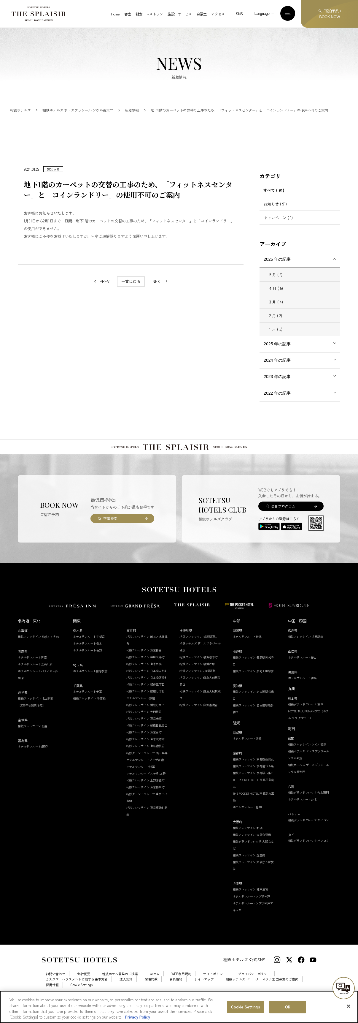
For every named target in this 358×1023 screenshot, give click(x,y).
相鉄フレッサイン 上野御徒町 (145, 792)
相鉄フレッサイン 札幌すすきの (38, 648)
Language (262, 14)
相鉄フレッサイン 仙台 (32, 738)
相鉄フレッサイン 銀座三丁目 (145, 696)
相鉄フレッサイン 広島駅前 (305, 648)
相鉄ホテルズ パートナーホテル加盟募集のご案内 (262, 991)
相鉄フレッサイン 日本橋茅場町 (147, 689)
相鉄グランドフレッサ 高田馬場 (147, 765)
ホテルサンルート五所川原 (35, 676)
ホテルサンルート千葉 (87, 703)
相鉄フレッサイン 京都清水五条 (253, 778)
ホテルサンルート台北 (302, 811)
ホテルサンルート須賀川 (34, 758)
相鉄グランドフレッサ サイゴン (308, 832)
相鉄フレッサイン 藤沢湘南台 (198, 716)
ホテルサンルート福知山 (249, 819)
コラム (155, 985)
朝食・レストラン (149, 14)
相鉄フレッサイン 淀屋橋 (249, 867)
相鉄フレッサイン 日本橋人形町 (147, 682)
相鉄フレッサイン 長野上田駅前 (253, 683)
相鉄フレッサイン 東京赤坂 (144, 730)
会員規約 (175, 991)
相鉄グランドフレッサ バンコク (308, 852)
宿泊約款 (150, 991)
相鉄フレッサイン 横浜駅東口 (198, 648)
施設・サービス (180, 14)
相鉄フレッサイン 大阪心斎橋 (252, 846)
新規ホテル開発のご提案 (120, 985)
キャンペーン (278, 229)
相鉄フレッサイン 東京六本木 (145, 751)
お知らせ (275, 216)
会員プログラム (283, 518)
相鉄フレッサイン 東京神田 (144, 662)
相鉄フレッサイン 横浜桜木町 (198, 669)
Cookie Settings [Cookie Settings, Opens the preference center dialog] (245, 1007)
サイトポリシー (214, 985)
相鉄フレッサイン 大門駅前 (144, 723)
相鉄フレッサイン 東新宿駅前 (145, 757)
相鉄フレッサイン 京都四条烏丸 (253, 771)
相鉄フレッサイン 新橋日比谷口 (147, 737)
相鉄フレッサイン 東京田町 (144, 744)
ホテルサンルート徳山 (302, 669)
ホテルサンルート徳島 (302, 689)
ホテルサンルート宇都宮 (89, 648)
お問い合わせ (55, 985)
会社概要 (83, 985)
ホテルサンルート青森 (32, 669)
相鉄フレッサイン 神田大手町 (145, 669)
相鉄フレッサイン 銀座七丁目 (145, 703)
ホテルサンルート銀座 (140, 710)
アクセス (218, 14)
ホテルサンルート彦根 (247, 750)
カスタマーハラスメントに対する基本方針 (77, 991)
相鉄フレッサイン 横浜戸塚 (197, 675)
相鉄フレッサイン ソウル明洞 (307, 756)
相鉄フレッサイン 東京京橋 (144, 675)
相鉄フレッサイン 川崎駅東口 (198, 682)
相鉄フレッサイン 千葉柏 (89, 710)
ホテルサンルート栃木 (87, 655)
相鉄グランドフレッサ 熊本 (305, 716)
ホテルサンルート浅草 (140, 778)
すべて (273, 202)
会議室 (201, 14)
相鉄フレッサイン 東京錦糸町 (145, 799)
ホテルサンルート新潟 (247, 648)
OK (287, 1007)
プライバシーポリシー (254, 985)
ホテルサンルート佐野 (87, 662)
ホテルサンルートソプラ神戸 (251, 908)
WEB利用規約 (181, 985)
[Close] (348, 1006)
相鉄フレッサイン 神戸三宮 (250, 901)
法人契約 (126, 991)
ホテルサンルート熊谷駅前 (90, 683)
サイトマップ (204, 991)
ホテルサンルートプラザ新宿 (145, 771)
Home (115, 14)
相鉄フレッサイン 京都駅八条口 (253, 784)
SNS (239, 14)
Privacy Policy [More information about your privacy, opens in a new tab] (137, 1018)
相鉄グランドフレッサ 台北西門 (308, 804)
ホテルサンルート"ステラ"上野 (146, 785)
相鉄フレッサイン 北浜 (247, 839)
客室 (127, 14)
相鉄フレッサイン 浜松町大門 (145, 716)
